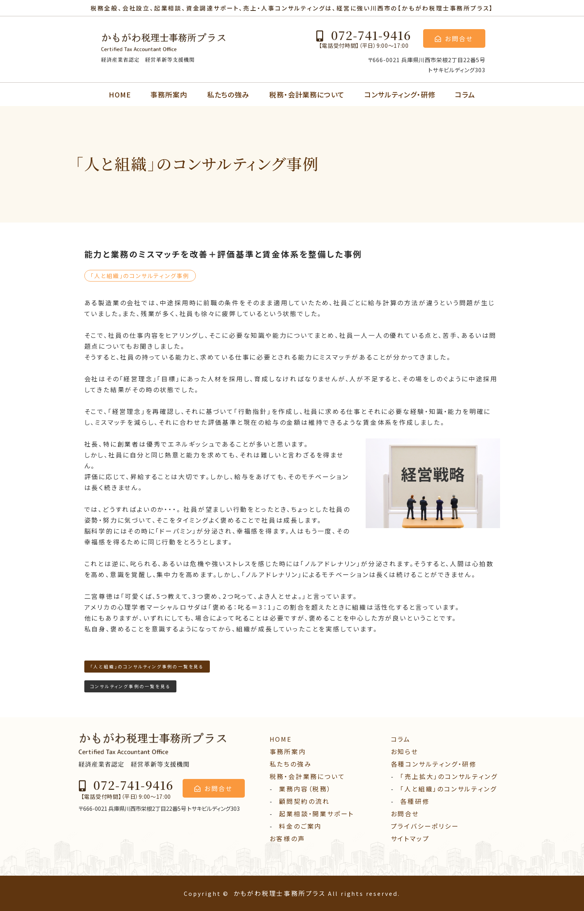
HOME (120, 94)
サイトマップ (410, 838)
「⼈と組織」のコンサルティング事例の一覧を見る (147, 666)
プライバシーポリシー (425, 826)
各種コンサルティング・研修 (434, 763)
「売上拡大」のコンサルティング (448, 776)
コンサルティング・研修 (400, 94)
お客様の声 (287, 838)
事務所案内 (168, 94)
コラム (465, 94)
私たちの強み (228, 94)
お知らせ (404, 751)
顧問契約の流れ (304, 801)
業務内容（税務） (305, 788)
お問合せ (405, 813)
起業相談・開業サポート (316, 813)
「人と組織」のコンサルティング (448, 788)
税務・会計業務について (307, 94)
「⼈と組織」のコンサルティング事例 (140, 275)
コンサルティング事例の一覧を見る (130, 686)
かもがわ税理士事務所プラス (280, 893)
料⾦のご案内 (300, 826)
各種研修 (414, 801)
